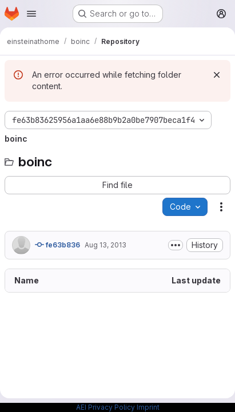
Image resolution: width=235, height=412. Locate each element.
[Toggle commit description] (175, 245)
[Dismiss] (217, 75)
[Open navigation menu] (31, 14)
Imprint (148, 407)
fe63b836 (57, 244)
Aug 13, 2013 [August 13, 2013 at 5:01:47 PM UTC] (105, 245)
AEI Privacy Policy (105, 407)
